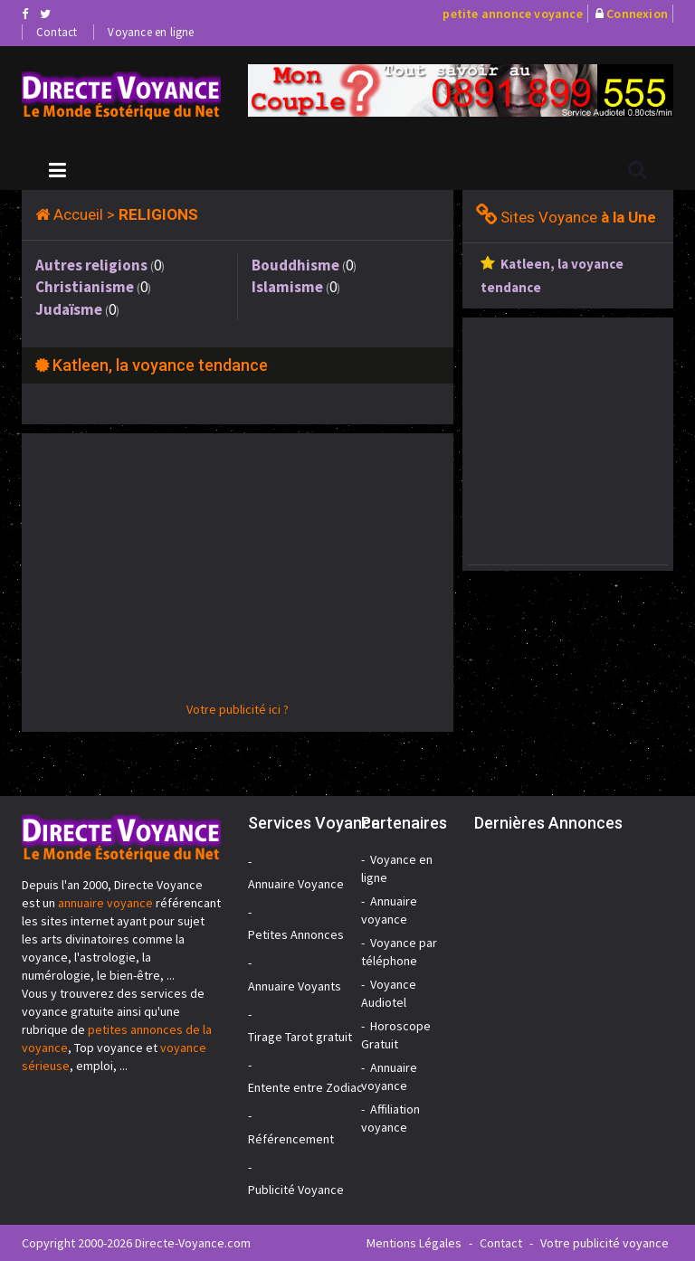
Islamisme (287, 287)
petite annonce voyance (512, 13)
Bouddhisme (295, 265)
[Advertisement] (237, 573)
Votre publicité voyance (604, 1243)
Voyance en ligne (151, 32)
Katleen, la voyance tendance (160, 365)
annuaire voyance (105, 903)
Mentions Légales (414, 1243)
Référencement (291, 1139)
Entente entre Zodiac (305, 1087)
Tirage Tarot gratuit (300, 1037)
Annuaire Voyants (294, 986)
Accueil (78, 214)
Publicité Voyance (296, 1189)
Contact (56, 32)
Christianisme (84, 287)
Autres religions (91, 265)
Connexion (637, 13)
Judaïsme (68, 309)
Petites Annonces (296, 934)
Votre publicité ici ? (237, 709)
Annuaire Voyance (296, 884)
